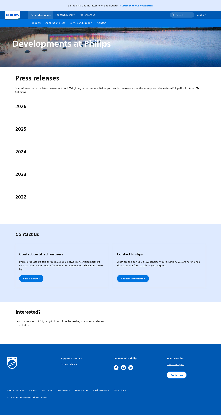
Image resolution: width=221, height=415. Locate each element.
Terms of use (120, 390)
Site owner (47, 390)
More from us (87, 15)
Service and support (81, 23)
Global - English (175, 365)
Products (36, 23)
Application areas (55, 23)
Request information (133, 278)
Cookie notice (63, 390)
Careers (33, 390)
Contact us (177, 375)
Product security (101, 390)
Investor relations (15, 390)
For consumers (65, 15)
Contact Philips (68, 365)
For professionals (40, 15)
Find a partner (31, 278)
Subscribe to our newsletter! (136, 5)
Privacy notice (81, 390)
